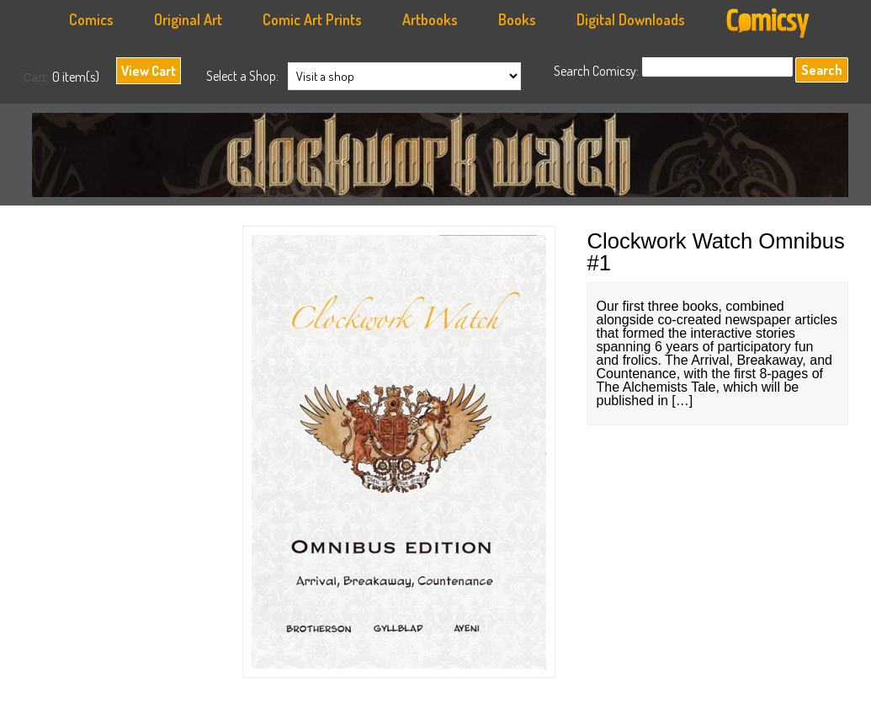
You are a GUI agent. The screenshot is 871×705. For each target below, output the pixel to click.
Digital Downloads (630, 19)
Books (517, 19)
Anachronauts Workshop (444, 159)
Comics (91, 19)
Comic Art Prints (312, 19)
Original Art (188, 19)
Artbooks (430, 19)
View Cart (148, 70)
